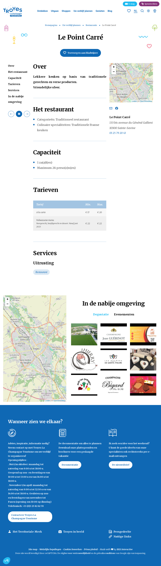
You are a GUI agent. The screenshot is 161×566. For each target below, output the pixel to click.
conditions (110, 553)
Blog (110, 11)
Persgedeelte (122, 531)
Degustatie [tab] (101, 314)
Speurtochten (151, 4)
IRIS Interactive (125, 549)
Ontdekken (42, 11)
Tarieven (14, 84)
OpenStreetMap (146, 101)
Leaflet (134, 101)
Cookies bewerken (72, 549)
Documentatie (70, 464)
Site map (32, 549)
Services (13, 90)
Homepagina (51, 25)
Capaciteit (14, 78)
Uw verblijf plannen (83, 11)
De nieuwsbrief (120, 464)
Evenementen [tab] (124, 314)
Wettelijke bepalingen (50, 549)
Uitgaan (55, 11)
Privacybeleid (91, 549)
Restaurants (91, 25)
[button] (6, 560)
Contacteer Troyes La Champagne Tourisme (24, 517)
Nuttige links (122, 536)
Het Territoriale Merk (27, 531)
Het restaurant (17, 71)
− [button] (114, 72)
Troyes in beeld (73, 531)
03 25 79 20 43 (117, 132)
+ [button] (114, 67)
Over (11, 65)
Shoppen (66, 11)
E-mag (131, 4)
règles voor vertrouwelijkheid (75, 553)
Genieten (100, 11)
